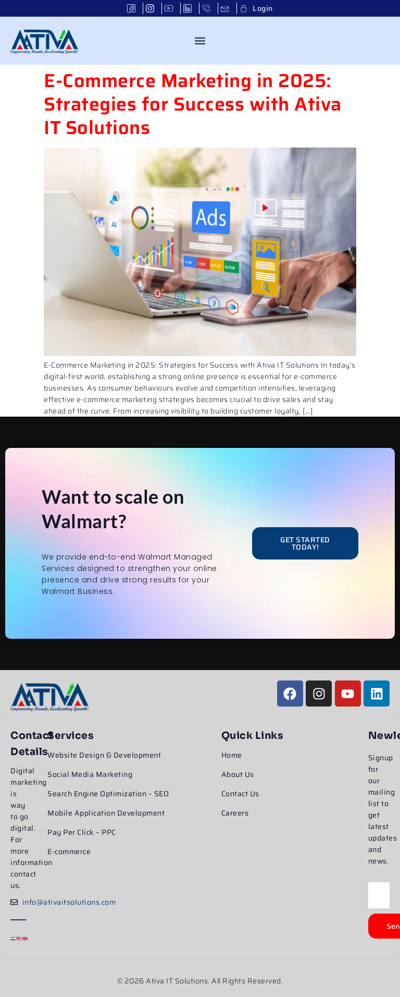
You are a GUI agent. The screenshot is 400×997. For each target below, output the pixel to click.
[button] (199, 40)
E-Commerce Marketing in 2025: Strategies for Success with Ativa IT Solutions (193, 104)
